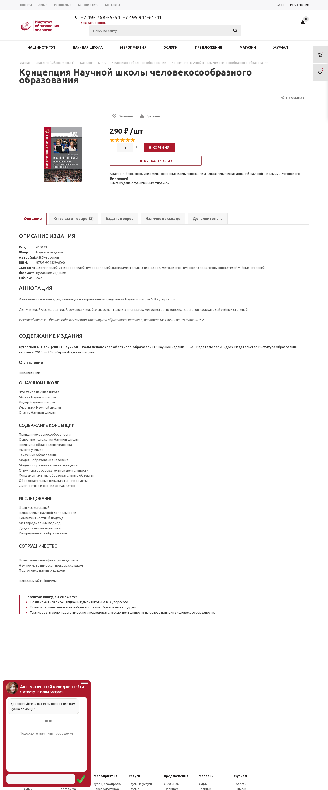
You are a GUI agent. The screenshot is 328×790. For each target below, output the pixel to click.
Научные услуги (140, 784)
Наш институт (41, 47)
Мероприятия (133, 47)
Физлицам (171, 784)
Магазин (248, 47)
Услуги (171, 47)
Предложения (208, 47)
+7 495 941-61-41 (142, 17)
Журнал (280, 47)
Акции (203, 784)
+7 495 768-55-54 (100, 17)
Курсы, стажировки (108, 784)
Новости (240, 784)
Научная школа (88, 47)
